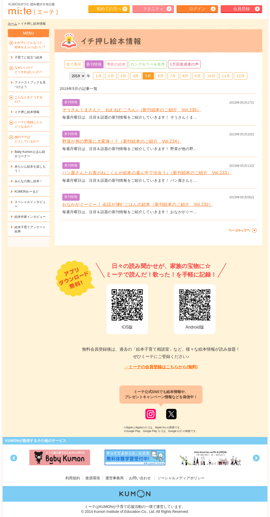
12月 (241, 76)
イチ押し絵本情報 (27, 112)
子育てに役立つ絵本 (29, 57)
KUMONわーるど (27, 191)
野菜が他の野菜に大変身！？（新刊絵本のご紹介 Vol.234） (121, 141)
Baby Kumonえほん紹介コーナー (30, 154)
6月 (161, 76)
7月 (173, 76)
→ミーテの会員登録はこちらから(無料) (161, 367)
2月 (111, 76)
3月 (123, 76)
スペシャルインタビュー (30, 204)
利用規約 (72, 478)
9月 (198, 76)
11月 (226, 76)
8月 (185, 76)
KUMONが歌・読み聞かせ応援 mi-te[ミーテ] (33, 9)
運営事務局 (114, 478)
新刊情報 (94, 64)
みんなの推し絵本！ (29, 181)
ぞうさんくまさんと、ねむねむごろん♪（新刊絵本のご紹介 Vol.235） (131, 110)
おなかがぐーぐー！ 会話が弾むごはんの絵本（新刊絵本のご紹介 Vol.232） (137, 204)
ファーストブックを (30, 85)
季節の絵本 (116, 64)
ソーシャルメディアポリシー (181, 478)
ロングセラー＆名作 (148, 64)
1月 (99, 76)
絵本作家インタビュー (30, 217)
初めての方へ (109, 8)
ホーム (12, 23)
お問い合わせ (140, 478)
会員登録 (241, 8)
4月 (136, 76)
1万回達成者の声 (184, 64)
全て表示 (74, 64)
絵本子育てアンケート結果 (30, 229)
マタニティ (153, 8)
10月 (211, 76)
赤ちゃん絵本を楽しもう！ (30, 169)
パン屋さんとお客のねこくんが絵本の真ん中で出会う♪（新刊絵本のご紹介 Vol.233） (146, 173)
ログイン (197, 8)
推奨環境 (92, 478)
